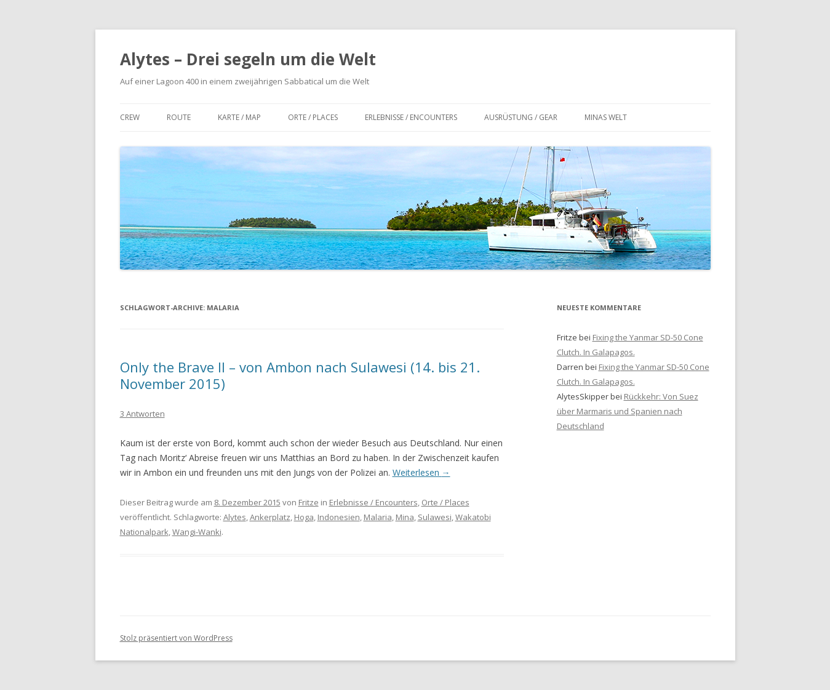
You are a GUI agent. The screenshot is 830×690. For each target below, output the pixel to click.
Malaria (378, 517)
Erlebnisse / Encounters (411, 117)
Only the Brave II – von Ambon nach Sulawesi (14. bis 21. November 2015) (300, 375)
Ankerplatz (270, 517)
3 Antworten (142, 413)
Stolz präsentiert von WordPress (176, 638)
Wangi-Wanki (196, 531)
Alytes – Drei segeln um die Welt (248, 59)
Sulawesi (435, 517)
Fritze (308, 502)
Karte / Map (239, 117)
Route (179, 117)
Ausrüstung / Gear (520, 117)
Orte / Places (313, 117)
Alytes (234, 517)
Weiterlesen (421, 472)
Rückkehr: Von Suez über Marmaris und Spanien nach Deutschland (627, 411)
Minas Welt (606, 117)
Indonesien (338, 517)
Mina (405, 517)
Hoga (304, 517)
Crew (130, 117)
